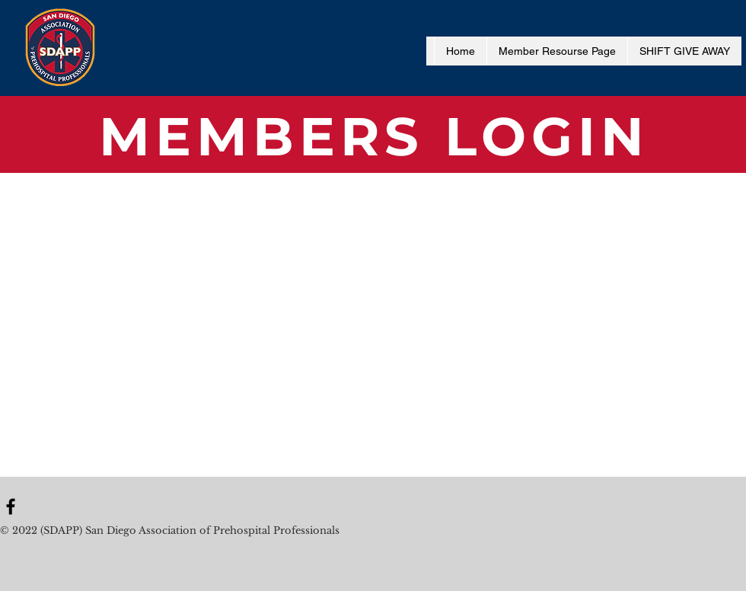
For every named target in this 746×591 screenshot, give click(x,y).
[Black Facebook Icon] (10, 506)
